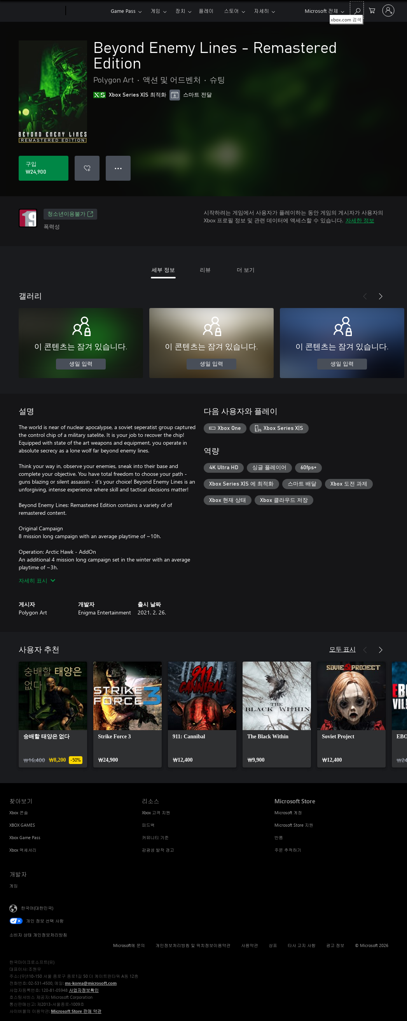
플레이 (206, 10)
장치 (180, 10)
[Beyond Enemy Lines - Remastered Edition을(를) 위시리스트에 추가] (87, 168)
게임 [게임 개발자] (13, 885)
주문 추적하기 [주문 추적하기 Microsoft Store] (287, 849)
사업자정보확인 (84, 990)
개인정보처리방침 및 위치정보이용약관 (193, 945)
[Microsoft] (36, 10)
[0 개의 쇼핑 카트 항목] (372, 10)
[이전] (365, 296)
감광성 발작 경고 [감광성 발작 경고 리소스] (158, 849)
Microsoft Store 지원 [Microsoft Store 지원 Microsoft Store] (293, 824)
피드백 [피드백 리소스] (148, 824)
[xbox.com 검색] (357, 10)
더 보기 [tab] (246, 269)
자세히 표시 (37, 580)
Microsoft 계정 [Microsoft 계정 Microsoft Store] (288, 812)
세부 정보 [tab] (163, 269)
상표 (273, 945)
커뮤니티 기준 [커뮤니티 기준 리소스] (155, 837)
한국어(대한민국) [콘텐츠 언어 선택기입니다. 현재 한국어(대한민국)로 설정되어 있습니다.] (37, 907)
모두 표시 (342, 649)
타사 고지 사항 (302, 945)
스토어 (231, 10)
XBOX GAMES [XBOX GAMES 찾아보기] (22, 824)
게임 (155, 10)
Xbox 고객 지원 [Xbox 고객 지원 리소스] (156, 812)
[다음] (380, 296)
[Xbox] (87, 10)
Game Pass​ (123, 10)
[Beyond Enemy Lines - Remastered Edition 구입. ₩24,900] (43, 168)
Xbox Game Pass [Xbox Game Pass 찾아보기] (24, 837)
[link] (53, 715)
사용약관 (249, 945)
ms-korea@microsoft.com (91, 983)
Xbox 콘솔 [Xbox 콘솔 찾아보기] (18, 812)
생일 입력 (81, 364)
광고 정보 (335, 945)
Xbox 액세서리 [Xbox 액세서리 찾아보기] (23, 849)
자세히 (261, 10)
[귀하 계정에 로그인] (388, 10)
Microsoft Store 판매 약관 (76, 1011)
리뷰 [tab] (205, 269)
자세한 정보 (360, 220)
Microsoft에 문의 (129, 945)
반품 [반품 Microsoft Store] (278, 837)
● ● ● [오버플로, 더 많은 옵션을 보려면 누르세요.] (118, 168)
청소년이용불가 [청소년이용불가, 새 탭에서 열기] (70, 214)
